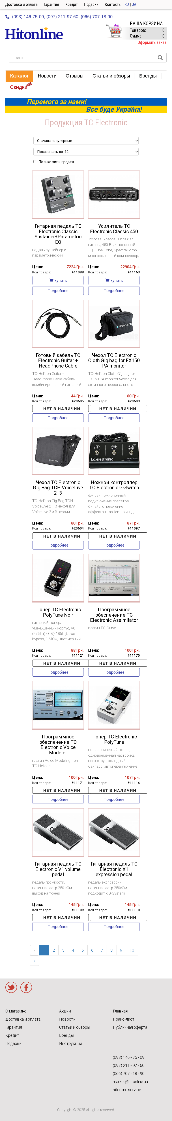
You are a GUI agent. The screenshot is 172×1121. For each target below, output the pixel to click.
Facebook (26, 987)
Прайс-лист (123, 1019)
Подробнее (58, 290)
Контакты (113, 4)
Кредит (71, 4)
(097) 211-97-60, (63, 16)
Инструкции (70, 1043)
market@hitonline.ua (130, 1081)
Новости (67, 1019)
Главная (120, 1011)
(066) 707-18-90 (96, 16)
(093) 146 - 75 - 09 (128, 1057)
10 (132, 950)
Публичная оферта (130, 1027)
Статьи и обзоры (74, 1027)
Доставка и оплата (21, 4)
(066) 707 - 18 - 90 (128, 1073)
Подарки (91, 4)
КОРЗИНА (113, 31)
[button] (19, 76)
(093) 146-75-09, (28, 16)
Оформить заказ (152, 42)
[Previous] (34, 950)
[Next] (34, 960)
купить (58, 280)
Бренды (66, 1035)
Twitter (11, 987)
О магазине (15, 1011)
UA (134, 4)
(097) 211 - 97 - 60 (128, 1065)
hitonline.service (127, 1089)
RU (127, 4)
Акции (65, 1011)
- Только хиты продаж (53, 162)
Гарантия (51, 4)
